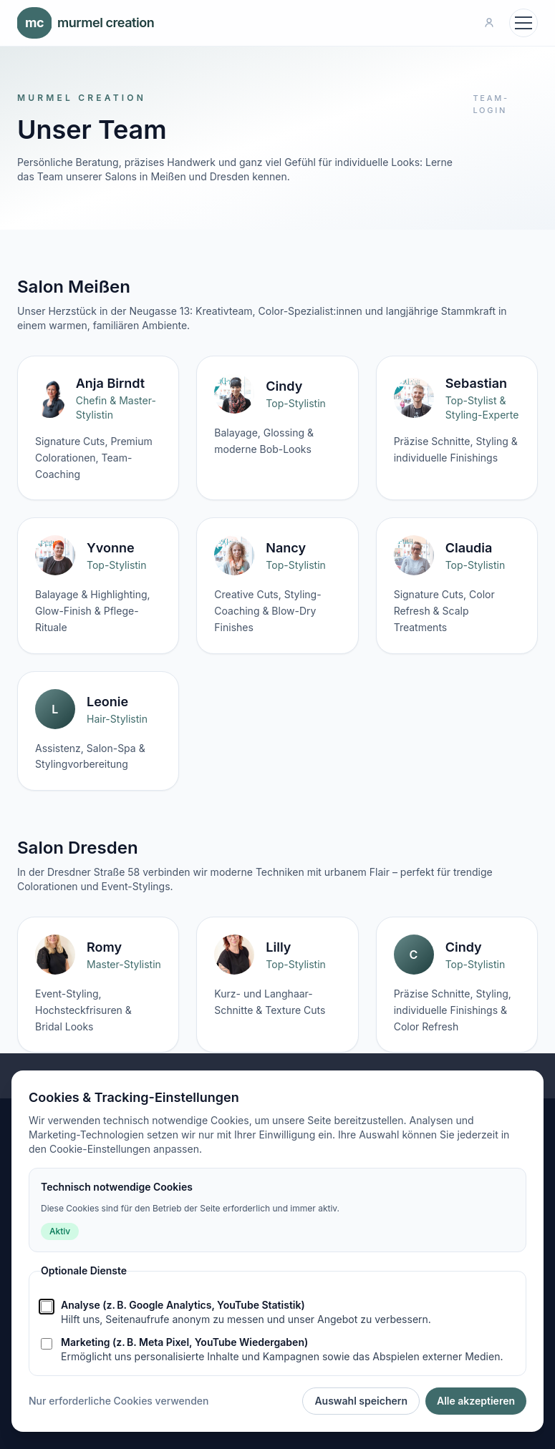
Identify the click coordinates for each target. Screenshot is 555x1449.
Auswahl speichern (360, 1401)
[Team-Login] (489, 23)
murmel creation (85, 23)
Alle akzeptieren (476, 1401)
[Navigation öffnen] (523, 23)
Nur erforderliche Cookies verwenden (118, 1401)
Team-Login (491, 104)
